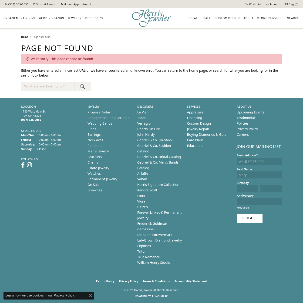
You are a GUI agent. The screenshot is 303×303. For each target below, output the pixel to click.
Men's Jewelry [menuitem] (98, 151)
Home (24, 37)
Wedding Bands (51, 18)
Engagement (19, 18)
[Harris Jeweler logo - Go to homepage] (151, 18)
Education (195, 145)
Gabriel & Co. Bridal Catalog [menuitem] (159, 157)
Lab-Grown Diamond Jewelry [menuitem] (159, 240)
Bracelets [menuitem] (95, 157)
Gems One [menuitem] (145, 229)
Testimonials (246, 118)
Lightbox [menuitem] (144, 246)
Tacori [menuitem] (142, 118)
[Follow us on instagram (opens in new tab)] (29, 165)
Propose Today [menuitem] (99, 112)
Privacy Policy (247, 129)
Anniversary (245, 196)
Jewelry (75, 18)
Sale (207, 18)
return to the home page (187, 70)
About (248, 18)
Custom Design (199, 123)
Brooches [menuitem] (95, 190)
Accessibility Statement (190, 281)
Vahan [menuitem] (142, 179)
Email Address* (247, 155)
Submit (249, 218)
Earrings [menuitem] (94, 134)
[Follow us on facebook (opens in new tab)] (23, 165)
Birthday (243, 183)
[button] (254, 4)
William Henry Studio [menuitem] (153, 262)
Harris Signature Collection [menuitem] (158, 184)
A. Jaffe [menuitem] (142, 173)
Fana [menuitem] (141, 195)
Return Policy (105, 281)
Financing (194, 118)
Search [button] (293, 18)
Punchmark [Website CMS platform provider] (160, 296)
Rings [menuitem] (92, 129)
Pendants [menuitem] (95, 145)
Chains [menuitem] (93, 162)
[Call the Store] (31, 120)
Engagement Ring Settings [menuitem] (108, 118)
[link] (17, 4)
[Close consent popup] (90, 295)
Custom (227, 18)
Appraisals (195, 112)
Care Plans (195, 140)
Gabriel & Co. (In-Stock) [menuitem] (155, 140)
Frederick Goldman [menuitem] (152, 223)
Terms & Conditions (156, 281)
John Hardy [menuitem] (146, 134)
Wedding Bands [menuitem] (100, 123)
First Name (244, 169)
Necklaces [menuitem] (95, 140)
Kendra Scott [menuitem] (147, 190)
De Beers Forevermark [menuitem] (154, 234)
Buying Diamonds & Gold (207, 134)
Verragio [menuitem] (144, 123)
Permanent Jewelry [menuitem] (102, 179)
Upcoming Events (250, 112)
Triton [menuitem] (142, 251)
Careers (243, 134)
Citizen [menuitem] (142, 207)
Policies (242, 123)
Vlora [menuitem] (141, 201)
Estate (194, 18)
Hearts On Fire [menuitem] (148, 129)
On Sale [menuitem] (94, 184)
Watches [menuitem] (94, 173)
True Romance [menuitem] (148, 257)
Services (270, 18)
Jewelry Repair (198, 129)
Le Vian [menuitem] (143, 112)
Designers (94, 18)
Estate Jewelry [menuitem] (98, 168)
